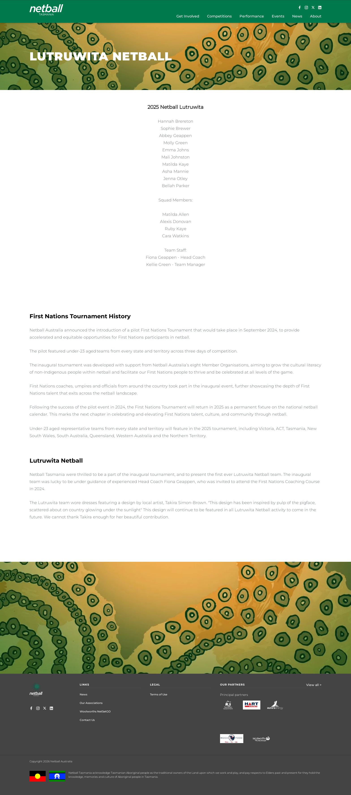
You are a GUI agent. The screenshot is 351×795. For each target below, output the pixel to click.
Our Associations (91, 703)
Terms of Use (158, 694)
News (83, 694)
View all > (313, 685)
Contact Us (87, 720)
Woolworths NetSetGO (95, 711)
